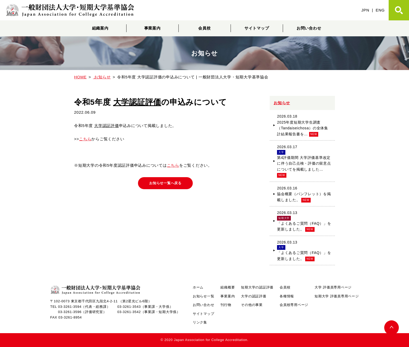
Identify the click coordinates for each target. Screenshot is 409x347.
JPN (365, 10)
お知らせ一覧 (203, 296)
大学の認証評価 (253, 296)
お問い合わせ (309, 28)
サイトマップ (256, 28)
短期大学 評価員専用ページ (337, 296)
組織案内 (100, 28)
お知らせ (282, 103)
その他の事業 (252, 305)
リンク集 (200, 322)
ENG (380, 10)
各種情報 (287, 296)
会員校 (204, 28)
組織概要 (227, 287)
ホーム (198, 287)
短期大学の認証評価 (257, 287)
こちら (85, 139)
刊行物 (225, 305)
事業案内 (152, 28)
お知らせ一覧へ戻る (165, 183)
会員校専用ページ (294, 305)
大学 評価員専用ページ (333, 287)
